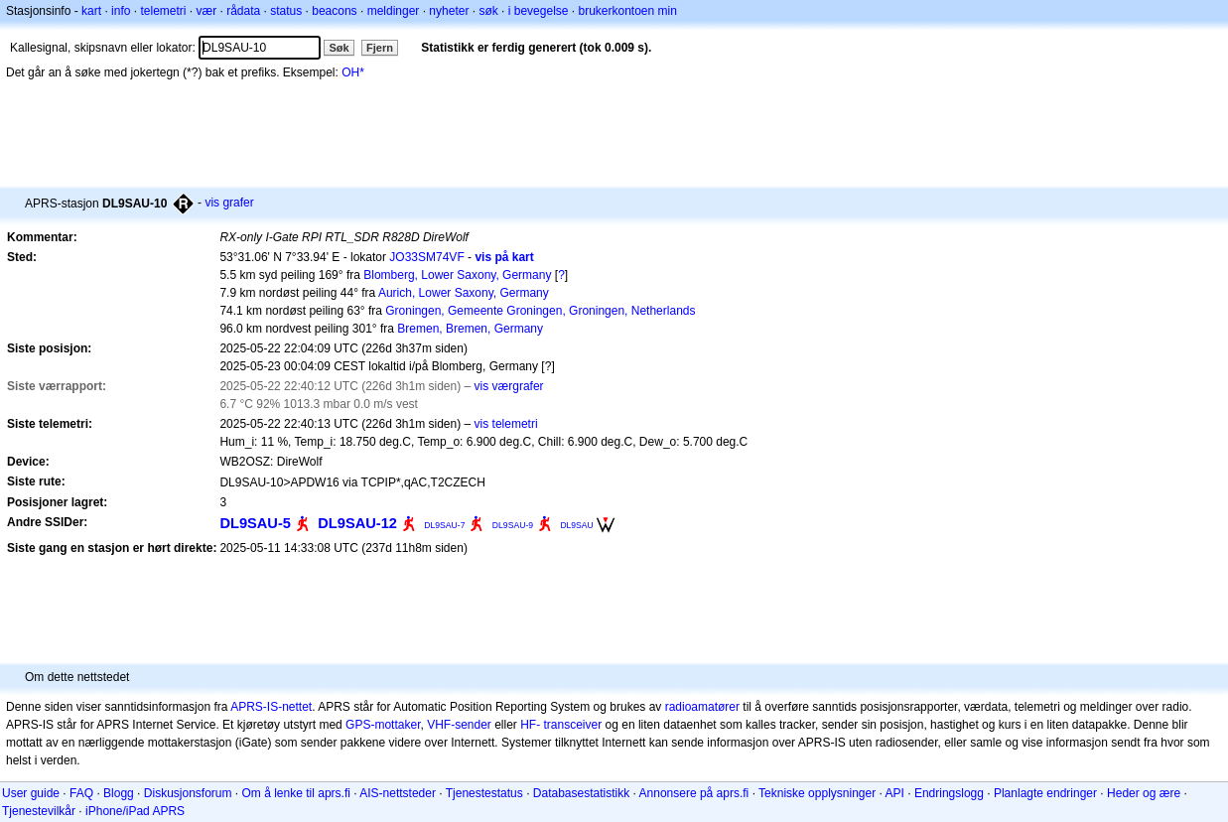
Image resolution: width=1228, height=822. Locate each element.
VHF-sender (459, 725)
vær (206, 11)
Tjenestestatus (484, 793)
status (286, 11)
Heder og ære (1143, 793)
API (895, 793)
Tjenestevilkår (38, 811)
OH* (352, 72)
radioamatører (702, 707)
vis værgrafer (509, 386)
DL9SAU (576, 525)
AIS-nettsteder (397, 793)
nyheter (449, 11)
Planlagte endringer (1045, 793)
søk (487, 11)
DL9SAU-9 (512, 525)
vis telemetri (506, 424)
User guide (31, 793)
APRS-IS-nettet (271, 707)
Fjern (379, 48)
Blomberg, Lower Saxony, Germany (457, 275)
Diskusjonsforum (188, 793)
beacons (334, 11)
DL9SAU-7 (444, 525)
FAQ (81, 793)
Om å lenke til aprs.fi (296, 793)
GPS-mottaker (382, 725)
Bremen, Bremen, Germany (470, 329)
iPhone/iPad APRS (135, 811)
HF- (530, 725)
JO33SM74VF (426, 257)
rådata (243, 11)
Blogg (118, 793)
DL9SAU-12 (357, 523)
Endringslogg (949, 793)
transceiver (573, 725)
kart (91, 11)
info (120, 11)
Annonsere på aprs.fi (694, 793)
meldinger (393, 11)
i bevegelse (538, 11)
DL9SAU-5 (255, 523)
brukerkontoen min (628, 11)
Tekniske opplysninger (817, 793)
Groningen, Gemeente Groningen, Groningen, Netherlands (540, 311)
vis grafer (229, 202)
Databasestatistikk (581, 793)
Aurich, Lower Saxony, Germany (463, 293)
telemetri (163, 11)
